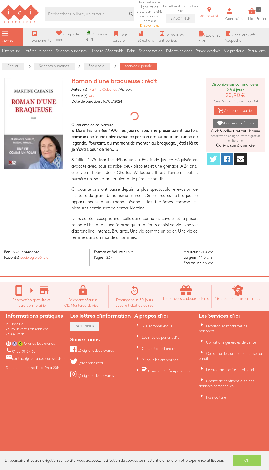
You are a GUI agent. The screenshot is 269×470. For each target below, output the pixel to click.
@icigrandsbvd (86, 363)
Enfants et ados (179, 51)
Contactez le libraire (158, 348)
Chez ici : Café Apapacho (169, 371)
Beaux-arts (257, 51)
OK (247, 460)
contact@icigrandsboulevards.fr (35, 358)
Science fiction (151, 51)
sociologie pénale (34, 257)
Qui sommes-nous (157, 326)
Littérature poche (38, 51)
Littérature (11, 51)
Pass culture (216, 397)
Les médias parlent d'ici (161, 337)
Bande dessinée (208, 51)
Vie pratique (234, 51)
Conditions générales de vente (231, 342)
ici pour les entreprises (160, 360)
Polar (131, 51)
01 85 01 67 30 (20, 351)
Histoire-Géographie (107, 51)
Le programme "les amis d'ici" (230, 370)
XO (91, 96)
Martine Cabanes (103, 89)
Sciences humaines (71, 51)
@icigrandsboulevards (92, 350)
